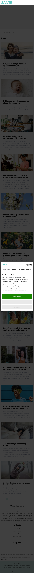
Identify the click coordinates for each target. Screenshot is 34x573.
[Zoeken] (31, 2)
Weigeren (17, 307)
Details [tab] (14, 269)
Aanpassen (17, 301)
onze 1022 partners (12, 277)
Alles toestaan (17, 296)
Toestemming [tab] (6, 269)
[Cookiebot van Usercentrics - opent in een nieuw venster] (25, 265)
